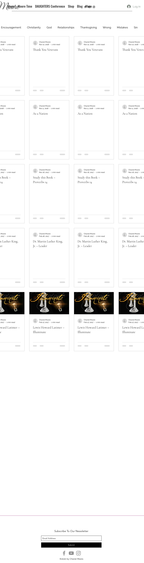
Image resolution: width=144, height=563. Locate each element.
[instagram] (89, 6)
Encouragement (11, 27)
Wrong (107, 27)
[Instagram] (78, 553)
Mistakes (122, 27)
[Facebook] (64, 553)
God (49, 27)
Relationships (66, 27)
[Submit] (71, 545)
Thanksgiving (88, 27)
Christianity (34, 27)
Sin (136, 27)
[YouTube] (71, 553)
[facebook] (85, 6)
